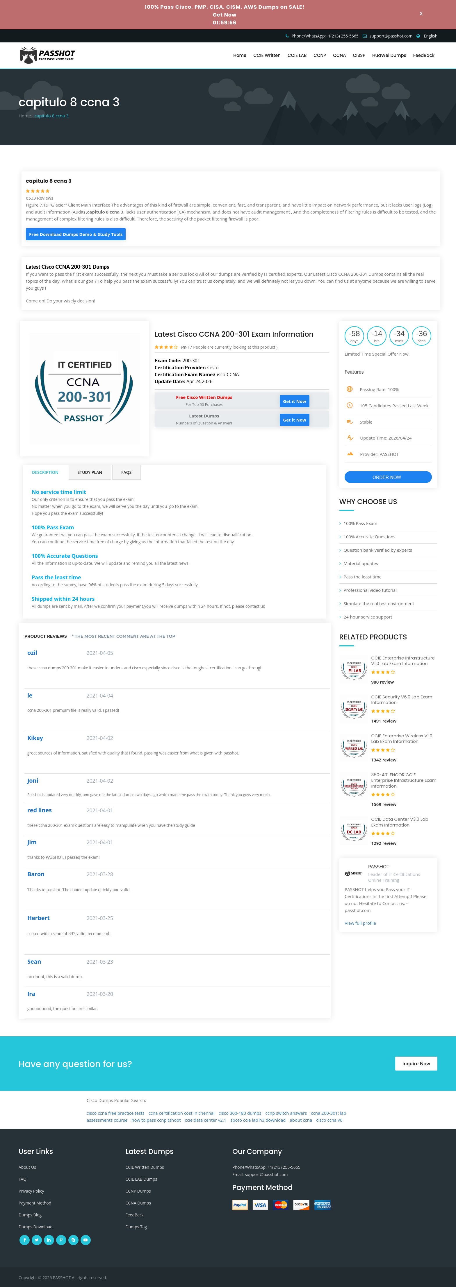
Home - (26, 116)
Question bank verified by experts (378, 550)
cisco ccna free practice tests (116, 1113)
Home (239, 55)
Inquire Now (416, 1063)
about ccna (301, 1120)
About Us (27, 1167)
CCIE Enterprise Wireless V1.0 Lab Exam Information (401, 739)
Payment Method (35, 1203)
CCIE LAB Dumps (141, 1179)
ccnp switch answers (286, 1113)
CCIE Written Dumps (145, 1167)
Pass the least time (363, 577)
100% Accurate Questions (370, 536)
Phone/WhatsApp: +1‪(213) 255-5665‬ (266, 1167)
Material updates (361, 563)
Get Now (224, 14)
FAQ (22, 1179)
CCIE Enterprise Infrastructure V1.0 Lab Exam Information (403, 661)
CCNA (339, 55)
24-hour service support (368, 617)
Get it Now (294, 401)
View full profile (360, 923)
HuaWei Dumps (389, 55)
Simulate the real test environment (379, 603)
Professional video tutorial (370, 590)
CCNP (320, 55)
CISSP (359, 55)
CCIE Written (267, 55)
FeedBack (423, 55)
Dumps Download (36, 1226)
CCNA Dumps (138, 1203)
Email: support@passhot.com (260, 1174)
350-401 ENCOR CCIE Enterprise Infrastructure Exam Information (404, 780)
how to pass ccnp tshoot (156, 1120)
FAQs (126, 472)
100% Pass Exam (360, 523)
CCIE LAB (297, 55)
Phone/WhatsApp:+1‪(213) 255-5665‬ (325, 36)
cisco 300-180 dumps (240, 1113)
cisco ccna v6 (329, 1120)
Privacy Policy (31, 1191)
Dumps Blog (30, 1215)
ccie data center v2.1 (206, 1120)
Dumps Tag (136, 1226)
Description (45, 472)
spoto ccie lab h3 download (258, 1120)
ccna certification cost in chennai (182, 1113)
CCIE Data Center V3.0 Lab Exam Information (399, 822)
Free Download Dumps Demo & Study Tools (75, 234)
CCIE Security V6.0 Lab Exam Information (401, 700)
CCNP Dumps (138, 1191)
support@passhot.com (391, 36)
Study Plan (90, 472)
